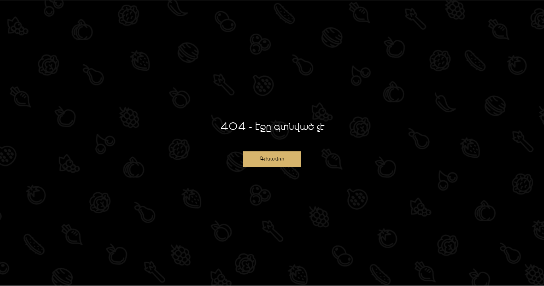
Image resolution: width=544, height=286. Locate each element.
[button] (272, 159)
